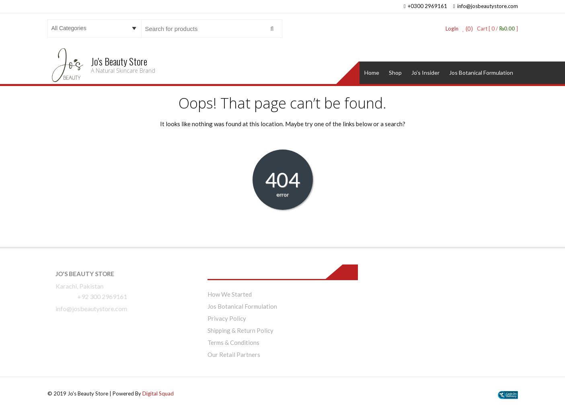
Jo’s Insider (425, 72)
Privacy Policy (227, 318)
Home (371, 72)
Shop (395, 72)
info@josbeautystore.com (485, 6)
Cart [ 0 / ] (497, 28)
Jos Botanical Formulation (481, 72)
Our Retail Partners (234, 354)
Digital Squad (158, 393)
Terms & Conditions (233, 342)
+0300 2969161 (425, 6)
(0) (467, 28)
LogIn (452, 28)
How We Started (230, 294)
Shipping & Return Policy (240, 330)
